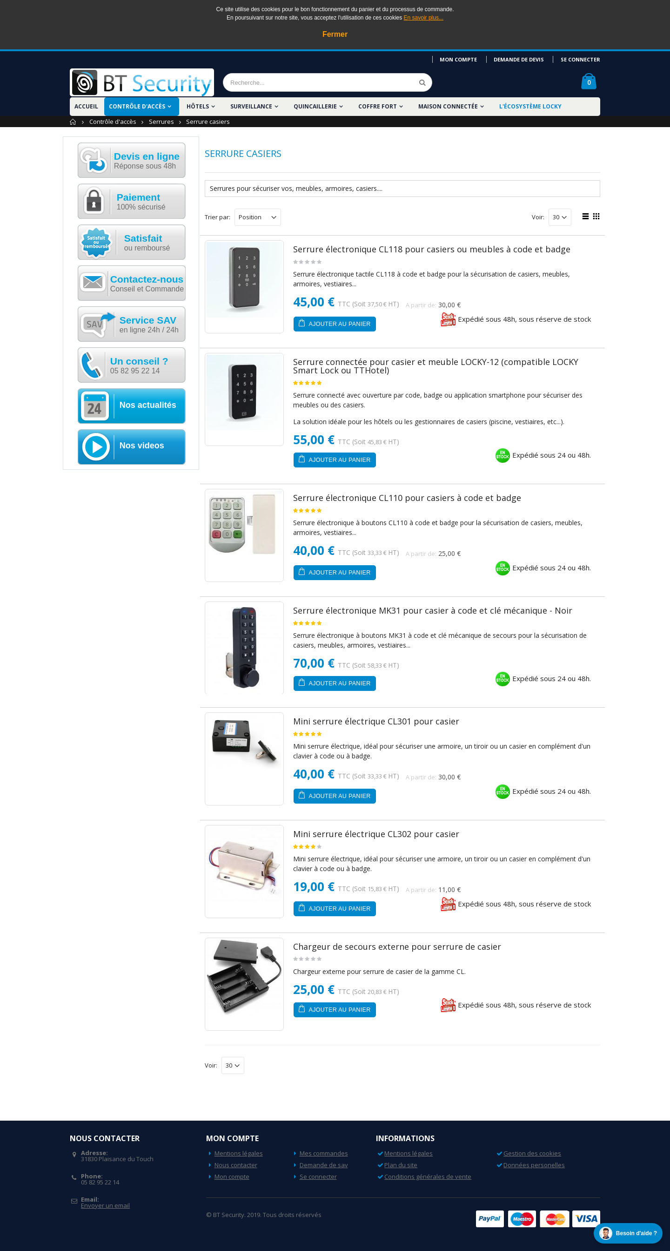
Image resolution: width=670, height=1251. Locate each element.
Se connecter (580, 59)
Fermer (335, 34)
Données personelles (534, 1165)
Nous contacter (235, 1165)
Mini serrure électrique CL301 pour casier (376, 721)
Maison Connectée (448, 106)
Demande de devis (519, 59)
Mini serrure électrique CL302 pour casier (376, 833)
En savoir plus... (423, 17)
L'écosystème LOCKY (530, 106)
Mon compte (459, 59)
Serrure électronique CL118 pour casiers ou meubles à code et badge (431, 249)
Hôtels (198, 106)
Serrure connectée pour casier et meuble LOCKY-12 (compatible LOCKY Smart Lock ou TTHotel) (435, 366)
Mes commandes (324, 1153)
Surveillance (251, 106)
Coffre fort (377, 106)
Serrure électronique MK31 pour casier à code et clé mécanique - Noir (432, 610)
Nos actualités (148, 405)
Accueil (73, 122)
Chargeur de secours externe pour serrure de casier (397, 946)
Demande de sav (324, 1165)
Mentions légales (238, 1153)
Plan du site (400, 1165)
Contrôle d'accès (137, 106)
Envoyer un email (105, 1205)
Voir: (538, 217)
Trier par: (217, 217)
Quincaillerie (315, 106)
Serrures (161, 121)
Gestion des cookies (532, 1153)
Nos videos (142, 445)
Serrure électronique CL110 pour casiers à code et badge (407, 497)
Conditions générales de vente (427, 1176)
